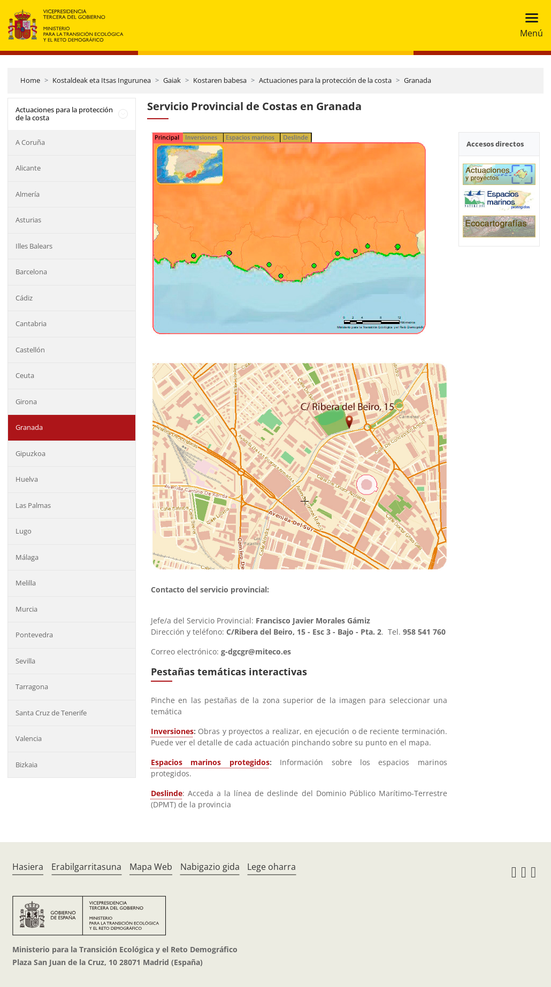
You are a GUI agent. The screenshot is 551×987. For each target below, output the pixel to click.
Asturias (28, 220)
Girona (26, 401)
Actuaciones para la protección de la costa (325, 80)
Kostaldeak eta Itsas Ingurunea (101, 80)
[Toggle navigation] (528, 25)
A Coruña (30, 142)
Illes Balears (34, 246)
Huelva (27, 479)
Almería (28, 194)
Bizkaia (26, 764)
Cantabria (31, 323)
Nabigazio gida (210, 867)
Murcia (26, 609)
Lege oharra (271, 867)
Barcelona (31, 271)
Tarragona (32, 686)
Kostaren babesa (220, 80)
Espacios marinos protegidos (210, 762)
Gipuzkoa (30, 453)
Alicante (28, 168)
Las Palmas (33, 505)
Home (30, 80)
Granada (417, 80)
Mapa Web (150, 867)
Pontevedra (34, 634)
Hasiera (27, 867)
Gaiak (172, 80)
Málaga (27, 557)
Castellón (30, 349)
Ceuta (25, 375)
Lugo (24, 531)
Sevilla (25, 661)
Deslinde (166, 793)
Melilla (26, 583)
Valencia (29, 738)
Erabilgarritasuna (86, 867)
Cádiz (24, 298)
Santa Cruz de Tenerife (51, 713)
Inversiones (172, 731)
